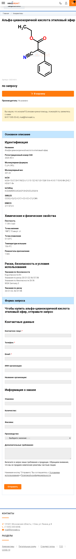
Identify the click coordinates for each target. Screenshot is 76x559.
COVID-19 (6, 550)
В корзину (38, 93)
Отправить (13, 487)
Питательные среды (27, 546)
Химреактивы (18, 13)
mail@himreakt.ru (27, 117)
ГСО (61, 546)
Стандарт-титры (48, 546)
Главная (6, 13)
